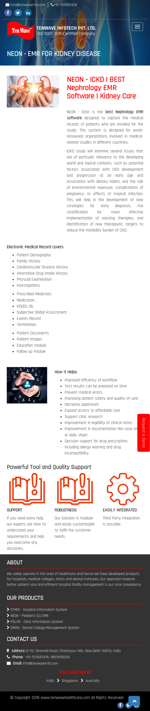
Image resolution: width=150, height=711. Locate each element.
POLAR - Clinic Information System (35, 621)
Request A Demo (144, 433)
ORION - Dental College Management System (43, 627)
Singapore (73, 680)
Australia (92, 680)
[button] (134, 701)
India (53, 680)
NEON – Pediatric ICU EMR (27, 615)
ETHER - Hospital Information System (37, 609)
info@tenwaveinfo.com (40, 663)
